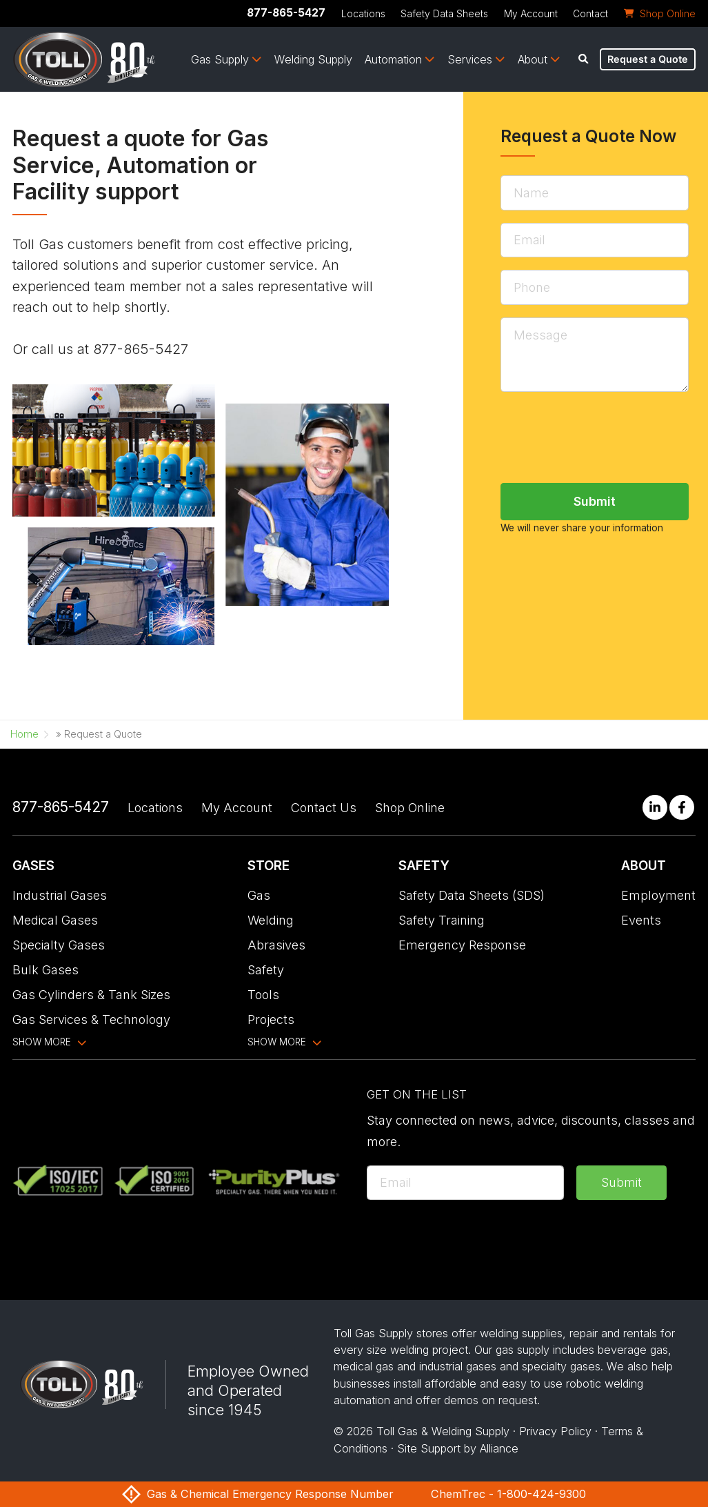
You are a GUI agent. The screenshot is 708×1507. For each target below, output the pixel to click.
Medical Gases (55, 920)
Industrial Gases (59, 895)
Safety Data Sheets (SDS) (471, 895)
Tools (263, 994)
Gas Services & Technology (91, 1019)
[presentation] (471, 1239)
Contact (590, 13)
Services (469, 59)
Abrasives (276, 945)
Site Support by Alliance (457, 1448)
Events (641, 920)
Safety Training (441, 920)
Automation (393, 59)
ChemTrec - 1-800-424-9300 (508, 1494)
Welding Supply (313, 59)
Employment (658, 895)
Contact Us (323, 807)
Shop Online (410, 807)
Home (24, 734)
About (532, 59)
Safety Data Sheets (444, 13)
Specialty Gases (58, 945)
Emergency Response (462, 945)
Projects (270, 1019)
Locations (363, 13)
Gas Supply (220, 59)
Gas (258, 895)
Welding (270, 920)
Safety (265, 970)
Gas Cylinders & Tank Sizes (91, 994)
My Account (531, 13)
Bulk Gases (45, 970)
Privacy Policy (555, 1431)
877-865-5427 (286, 12)
